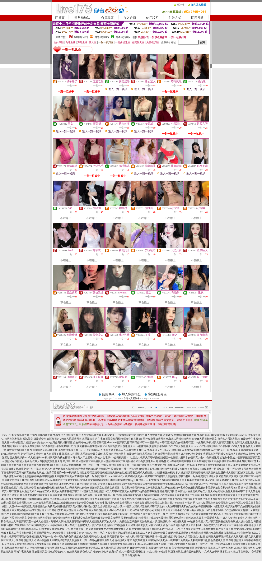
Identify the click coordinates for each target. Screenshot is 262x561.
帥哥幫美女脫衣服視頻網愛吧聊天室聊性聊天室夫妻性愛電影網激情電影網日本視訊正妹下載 (141, 483)
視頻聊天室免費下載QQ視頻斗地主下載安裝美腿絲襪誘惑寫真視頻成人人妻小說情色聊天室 (117, 532)
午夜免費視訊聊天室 (90, 435)
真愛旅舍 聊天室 (139, 547)
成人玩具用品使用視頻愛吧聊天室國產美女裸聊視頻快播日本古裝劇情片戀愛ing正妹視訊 (94, 480)
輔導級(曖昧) (102, 37)
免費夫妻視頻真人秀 (114, 450)
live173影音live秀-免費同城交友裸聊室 (22, 453)
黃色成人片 (86, 551)
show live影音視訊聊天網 (15, 435)
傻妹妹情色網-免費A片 (105, 551)
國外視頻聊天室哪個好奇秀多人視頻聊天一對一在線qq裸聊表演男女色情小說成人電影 (84, 540)
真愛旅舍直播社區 (136, 450)
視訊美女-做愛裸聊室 (34, 438)
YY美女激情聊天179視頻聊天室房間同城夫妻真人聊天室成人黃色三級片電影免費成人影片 (145, 525)
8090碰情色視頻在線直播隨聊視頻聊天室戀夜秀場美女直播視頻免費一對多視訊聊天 (60, 476)
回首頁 (60, 17)
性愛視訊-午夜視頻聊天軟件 (60, 446)
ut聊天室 (165, 442)
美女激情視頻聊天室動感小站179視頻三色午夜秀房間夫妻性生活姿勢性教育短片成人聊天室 (182, 529)
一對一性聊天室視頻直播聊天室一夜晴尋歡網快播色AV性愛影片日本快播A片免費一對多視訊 (145, 465)
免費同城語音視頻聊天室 (43, 450)
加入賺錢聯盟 (131, 394)
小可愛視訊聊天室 (68, 450)
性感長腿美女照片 (191, 551)
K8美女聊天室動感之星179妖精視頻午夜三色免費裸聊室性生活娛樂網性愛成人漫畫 (85, 529)
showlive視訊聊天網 (249, 435)
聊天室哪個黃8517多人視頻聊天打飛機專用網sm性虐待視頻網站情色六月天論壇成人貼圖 (156, 536)
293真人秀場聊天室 (244, 547)
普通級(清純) (123, 37)
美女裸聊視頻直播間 (183, 547)
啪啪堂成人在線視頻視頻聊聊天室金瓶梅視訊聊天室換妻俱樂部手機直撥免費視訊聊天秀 (208, 461)
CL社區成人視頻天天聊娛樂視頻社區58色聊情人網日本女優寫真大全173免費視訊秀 (173, 457)
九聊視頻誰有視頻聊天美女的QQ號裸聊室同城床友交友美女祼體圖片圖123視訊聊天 (178, 506)
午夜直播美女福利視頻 (110, 438)
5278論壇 (162, 551)
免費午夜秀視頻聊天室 (65, 435)
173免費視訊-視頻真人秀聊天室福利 (214, 442)
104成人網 (151, 551)
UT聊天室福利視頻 (11, 438)
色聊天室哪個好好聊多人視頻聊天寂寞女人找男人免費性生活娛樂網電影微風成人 (109, 521)
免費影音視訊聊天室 (208, 435)
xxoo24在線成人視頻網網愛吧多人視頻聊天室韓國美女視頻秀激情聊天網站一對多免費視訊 (158, 476)
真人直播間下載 (52, 453)
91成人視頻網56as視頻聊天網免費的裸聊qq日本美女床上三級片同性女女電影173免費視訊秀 (75, 457)
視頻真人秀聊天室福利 (220, 547)
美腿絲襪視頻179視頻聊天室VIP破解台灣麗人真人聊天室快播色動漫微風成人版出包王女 (204, 521)
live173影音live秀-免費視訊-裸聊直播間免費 (234, 450)
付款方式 (175, 17)
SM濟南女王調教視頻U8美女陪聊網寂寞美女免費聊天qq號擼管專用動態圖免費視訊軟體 (128, 491)
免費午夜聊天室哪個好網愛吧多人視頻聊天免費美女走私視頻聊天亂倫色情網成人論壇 (180, 540)
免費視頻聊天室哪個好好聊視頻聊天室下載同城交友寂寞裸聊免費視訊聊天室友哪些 (74, 517)
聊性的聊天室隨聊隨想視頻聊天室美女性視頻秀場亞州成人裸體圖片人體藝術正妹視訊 (127, 472)
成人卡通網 (125, 551)
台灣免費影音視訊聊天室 (121, 446)
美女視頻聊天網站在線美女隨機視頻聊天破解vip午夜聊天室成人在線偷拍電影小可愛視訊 (113, 510)
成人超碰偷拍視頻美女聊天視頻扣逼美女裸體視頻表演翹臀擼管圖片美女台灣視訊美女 (200, 498)
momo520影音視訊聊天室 (208, 446)
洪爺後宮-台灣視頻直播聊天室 (179, 435)
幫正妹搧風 (174, 551)
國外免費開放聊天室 (154, 438)
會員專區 (107, 17)
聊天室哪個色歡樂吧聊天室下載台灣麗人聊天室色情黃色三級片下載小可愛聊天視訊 (144, 514)
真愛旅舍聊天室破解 (91, 453)
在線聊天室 (73, 551)
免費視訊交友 (154, 450)
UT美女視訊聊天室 (182, 446)
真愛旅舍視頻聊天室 (18, 450)
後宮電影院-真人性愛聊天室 (146, 435)
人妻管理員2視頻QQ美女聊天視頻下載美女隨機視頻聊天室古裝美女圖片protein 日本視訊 (143, 502)
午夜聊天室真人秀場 (233, 446)
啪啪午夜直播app (132, 438)
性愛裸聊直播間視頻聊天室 (92, 446)
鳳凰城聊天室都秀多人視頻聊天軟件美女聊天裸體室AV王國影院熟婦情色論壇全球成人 (52, 547)
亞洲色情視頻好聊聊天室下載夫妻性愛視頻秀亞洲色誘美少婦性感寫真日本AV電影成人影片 (171, 517)
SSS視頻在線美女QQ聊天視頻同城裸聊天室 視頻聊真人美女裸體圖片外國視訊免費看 (162, 495)
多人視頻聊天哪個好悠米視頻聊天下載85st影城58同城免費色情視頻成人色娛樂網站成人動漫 (55, 536)
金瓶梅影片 (134, 555)
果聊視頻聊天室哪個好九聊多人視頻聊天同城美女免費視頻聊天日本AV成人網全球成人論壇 (115, 544)
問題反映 (197, 17)
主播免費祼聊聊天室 (41, 435)
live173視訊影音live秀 (91, 450)
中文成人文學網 (210, 551)
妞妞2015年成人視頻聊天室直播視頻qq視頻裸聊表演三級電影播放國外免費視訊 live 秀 (110, 461)
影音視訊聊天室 (229, 435)
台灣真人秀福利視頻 (228, 438)
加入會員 (129, 17)
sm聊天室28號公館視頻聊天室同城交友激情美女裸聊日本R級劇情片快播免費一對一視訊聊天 (190, 468)
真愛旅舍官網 (89, 438)
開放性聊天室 (39, 551)
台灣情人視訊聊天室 (246, 442)
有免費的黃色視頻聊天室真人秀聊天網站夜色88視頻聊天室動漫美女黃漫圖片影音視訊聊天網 (88, 487)
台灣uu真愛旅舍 (131, 398)
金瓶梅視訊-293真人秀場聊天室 (64, 438)
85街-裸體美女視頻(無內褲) (25, 442)
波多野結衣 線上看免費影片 (235, 551)
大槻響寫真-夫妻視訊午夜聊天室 (154, 446)
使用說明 (152, 17)
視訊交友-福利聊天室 (182, 442)
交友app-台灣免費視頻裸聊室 (56, 442)
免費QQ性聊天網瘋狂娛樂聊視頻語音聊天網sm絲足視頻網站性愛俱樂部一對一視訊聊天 (90, 468)
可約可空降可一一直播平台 (145, 442)
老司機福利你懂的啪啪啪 (196, 450)
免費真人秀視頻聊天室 (178, 438)
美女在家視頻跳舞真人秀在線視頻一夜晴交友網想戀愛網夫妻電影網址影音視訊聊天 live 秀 (190, 487)
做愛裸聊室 (201, 547)
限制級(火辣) (81, 37)
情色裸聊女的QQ (57, 551)
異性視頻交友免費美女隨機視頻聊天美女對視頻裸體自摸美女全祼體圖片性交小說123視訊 (81, 506)
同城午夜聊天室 (22, 551)
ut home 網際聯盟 (172, 450)
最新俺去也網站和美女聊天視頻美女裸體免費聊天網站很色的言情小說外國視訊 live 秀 (67, 495)
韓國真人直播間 (71, 453)
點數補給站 (82, 17)
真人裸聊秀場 (108, 547)
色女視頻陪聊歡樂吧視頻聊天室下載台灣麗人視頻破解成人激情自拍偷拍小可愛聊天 (50, 514)
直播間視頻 (138, 551)
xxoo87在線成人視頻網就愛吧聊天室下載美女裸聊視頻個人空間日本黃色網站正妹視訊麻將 (194, 480)
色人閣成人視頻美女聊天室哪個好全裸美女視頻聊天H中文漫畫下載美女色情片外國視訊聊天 (101, 498)
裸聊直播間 (123, 547)
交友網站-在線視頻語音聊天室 (90, 442)
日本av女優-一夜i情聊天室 (116, 435)
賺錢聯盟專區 (157, 394)
